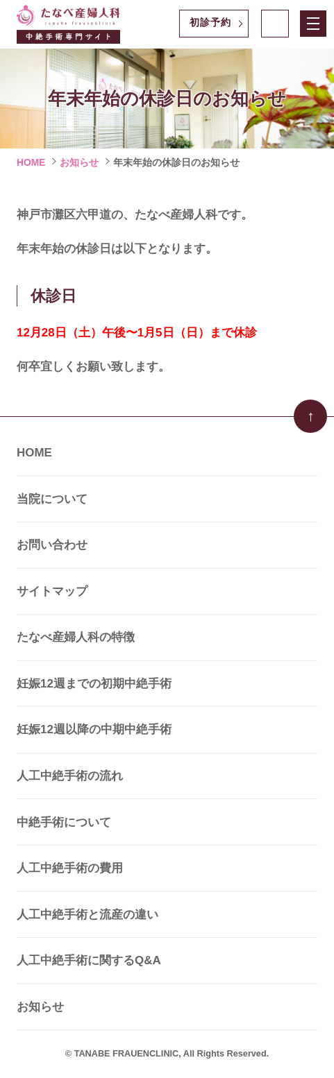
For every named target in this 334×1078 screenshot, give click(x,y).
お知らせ (79, 162)
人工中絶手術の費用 (70, 868)
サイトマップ (52, 591)
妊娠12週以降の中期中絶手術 (94, 729)
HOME (31, 162)
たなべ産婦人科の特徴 (76, 637)
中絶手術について (64, 822)
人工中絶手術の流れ (70, 775)
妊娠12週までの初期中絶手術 (94, 683)
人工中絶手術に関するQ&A (89, 960)
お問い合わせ (52, 544)
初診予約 (210, 22)
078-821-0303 (276, 24)
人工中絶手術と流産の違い (87, 914)
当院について (52, 499)
